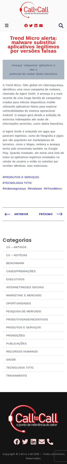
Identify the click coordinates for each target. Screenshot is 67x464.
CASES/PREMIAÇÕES (21, 271)
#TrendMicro (54, 188)
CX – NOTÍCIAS (16, 255)
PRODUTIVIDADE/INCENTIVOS (27, 319)
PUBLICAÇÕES (16, 343)
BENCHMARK (15, 263)
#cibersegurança (15, 188)
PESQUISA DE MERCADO (23, 311)
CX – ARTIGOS (16, 247)
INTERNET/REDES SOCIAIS (25, 287)
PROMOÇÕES (15, 335)
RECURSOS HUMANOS (22, 351)
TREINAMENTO (16, 375)
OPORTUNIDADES (18, 303)
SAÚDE (11, 359)
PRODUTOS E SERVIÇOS (23, 327)
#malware (36, 188)
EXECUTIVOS (15, 279)
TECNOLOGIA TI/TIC (20, 367)
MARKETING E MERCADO (23, 295)
